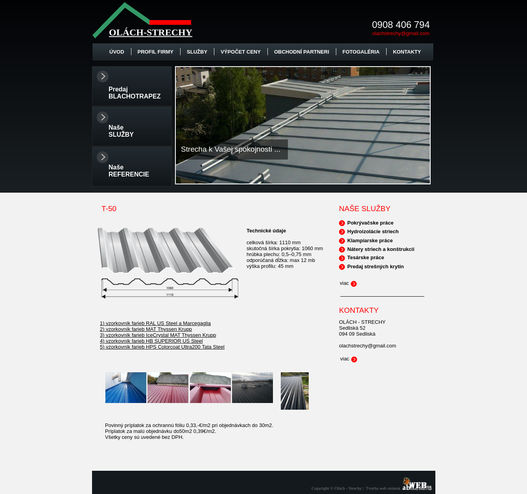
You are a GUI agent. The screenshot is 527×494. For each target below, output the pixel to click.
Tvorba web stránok (383, 488)
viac (344, 283)
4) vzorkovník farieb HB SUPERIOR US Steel (151, 341)
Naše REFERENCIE (129, 171)
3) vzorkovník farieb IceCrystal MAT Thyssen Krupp (158, 335)
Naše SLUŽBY (121, 131)
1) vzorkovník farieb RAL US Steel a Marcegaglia (155, 323)
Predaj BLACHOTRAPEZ (134, 93)
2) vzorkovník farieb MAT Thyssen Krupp (146, 329)
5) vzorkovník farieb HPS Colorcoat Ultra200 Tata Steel (162, 347)
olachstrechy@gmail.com (400, 33)
